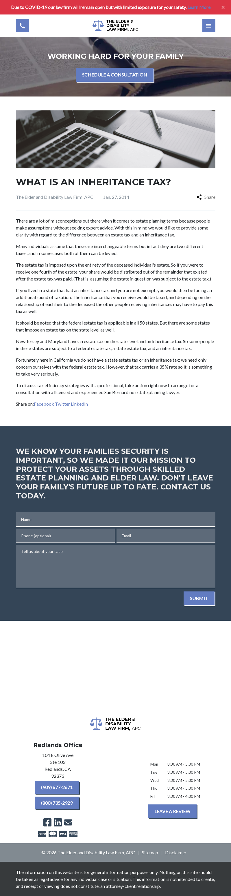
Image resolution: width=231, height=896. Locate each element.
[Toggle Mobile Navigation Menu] (208, 25)
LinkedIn (79, 404)
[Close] (223, 7)
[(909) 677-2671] (57, 787)
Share (206, 197)
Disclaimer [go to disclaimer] (175, 852)
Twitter (62, 404)
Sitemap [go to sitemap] (150, 852)
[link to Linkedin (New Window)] (58, 822)
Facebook (44, 404)
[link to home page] (116, 25)
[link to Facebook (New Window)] (47, 822)
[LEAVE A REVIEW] (172, 811)
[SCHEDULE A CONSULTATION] (115, 75)
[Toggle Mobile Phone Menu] (22, 25)
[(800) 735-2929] (57, 803)
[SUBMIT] (199, 598)
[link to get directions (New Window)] (58, 767)
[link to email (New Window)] (68, 822)
